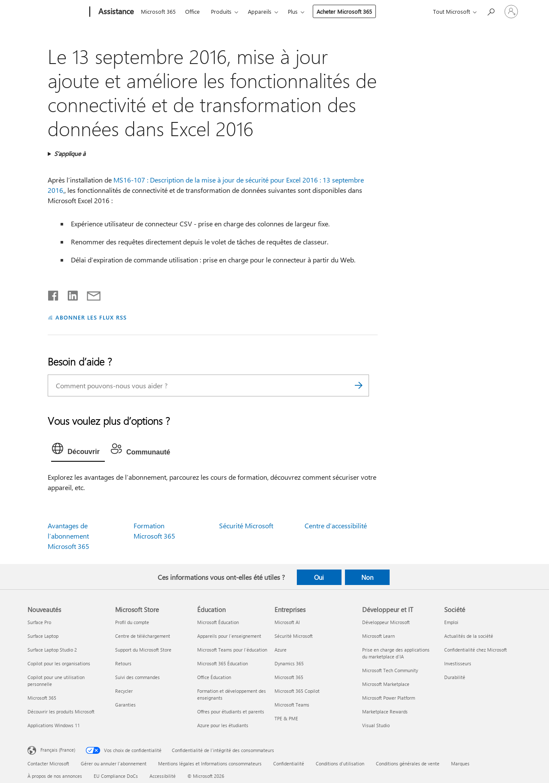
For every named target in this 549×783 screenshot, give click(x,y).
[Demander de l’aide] (490, 11)
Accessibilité (162, 776)
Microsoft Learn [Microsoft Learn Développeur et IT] (378, 636)
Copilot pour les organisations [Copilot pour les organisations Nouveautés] (58, 663)
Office (192, 11)
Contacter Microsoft (48, 763)
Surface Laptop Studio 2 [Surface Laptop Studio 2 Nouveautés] (52, 649)
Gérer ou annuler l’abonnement (113, 763)
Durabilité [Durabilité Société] (454, 677)
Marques (460, 763)
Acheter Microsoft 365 (344, 11)
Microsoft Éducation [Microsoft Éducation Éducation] (218, 622)
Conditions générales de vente (407, 763)
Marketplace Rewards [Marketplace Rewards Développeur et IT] (385, 711)
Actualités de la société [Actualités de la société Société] (468, 636)
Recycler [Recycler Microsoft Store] (124, 691)
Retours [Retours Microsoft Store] (123, 663)
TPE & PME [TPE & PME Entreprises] (286, 718)
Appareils (259, 11)
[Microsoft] (56, 12)
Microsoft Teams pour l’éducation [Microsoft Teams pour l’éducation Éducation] (232, 649)
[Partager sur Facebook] (54, 294)
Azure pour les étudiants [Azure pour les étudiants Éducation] (222, 725)
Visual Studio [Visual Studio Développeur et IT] (376, 725)
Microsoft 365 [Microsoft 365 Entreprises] (288, 677)
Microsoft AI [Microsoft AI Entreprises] (287, 622)
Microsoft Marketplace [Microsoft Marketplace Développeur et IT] (385, 684)
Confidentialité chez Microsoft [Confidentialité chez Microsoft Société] (475, 649)
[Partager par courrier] (90, 294)
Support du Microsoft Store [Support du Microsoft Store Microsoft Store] (143, 649)
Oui (319, 577)
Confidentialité (288, 763)
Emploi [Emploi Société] (451, 622)
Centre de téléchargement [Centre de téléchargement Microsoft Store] (142, 636)
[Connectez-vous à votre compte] (511, 11)
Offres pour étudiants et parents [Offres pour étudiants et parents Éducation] (230, 711)
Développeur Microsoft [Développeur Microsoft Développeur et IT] (386, 622)
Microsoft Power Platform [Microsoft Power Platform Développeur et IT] (388, 698)
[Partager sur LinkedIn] (69, 294)
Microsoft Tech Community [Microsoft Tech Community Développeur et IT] (390, 670)
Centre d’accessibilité (336, 525)
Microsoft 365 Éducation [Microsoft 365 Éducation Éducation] (222, 663)
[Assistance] (115, 12)
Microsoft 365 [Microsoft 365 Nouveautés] (41, 698)
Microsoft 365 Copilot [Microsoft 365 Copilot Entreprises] (297, 691)
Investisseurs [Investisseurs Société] (457, 663)
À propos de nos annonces (54, 776)
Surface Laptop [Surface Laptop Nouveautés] (42, 636)
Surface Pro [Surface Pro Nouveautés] (39, 622)
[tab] (78, 450)
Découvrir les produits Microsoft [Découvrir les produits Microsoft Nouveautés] (61, 711)
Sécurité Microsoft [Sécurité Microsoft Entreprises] (293, 636)
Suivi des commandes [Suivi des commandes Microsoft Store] (137, 677)
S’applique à (69, 153)
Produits (221, 11)
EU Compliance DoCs (116, 776)
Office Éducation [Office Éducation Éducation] (214, 677)
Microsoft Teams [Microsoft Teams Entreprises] (291, 704)
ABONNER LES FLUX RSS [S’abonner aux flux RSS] (91, 317)
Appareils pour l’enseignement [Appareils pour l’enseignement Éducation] (229, 636)
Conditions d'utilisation (340, 763)
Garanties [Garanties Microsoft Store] (125, 704)
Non (367, 577)
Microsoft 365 (158, 11)
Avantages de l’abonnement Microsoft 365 (68, 536)
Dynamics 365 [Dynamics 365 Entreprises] (289, 663)
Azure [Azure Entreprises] (280, 649)
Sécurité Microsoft (246, 525)
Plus (293, 11)
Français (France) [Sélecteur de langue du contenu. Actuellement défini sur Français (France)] (57, 749)
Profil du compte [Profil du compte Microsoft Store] (132, 622)
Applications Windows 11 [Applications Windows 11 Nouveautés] (53, 725)
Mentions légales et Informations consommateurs (210, 763)
